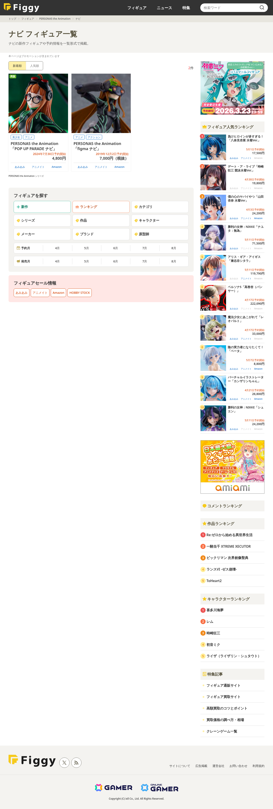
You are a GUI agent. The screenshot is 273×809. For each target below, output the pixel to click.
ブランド (84, 234)
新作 (22, 206)
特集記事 (212, 674)
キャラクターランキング (226, 598)
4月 (57, 248)
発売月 (23, 261)
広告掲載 (201, 766)
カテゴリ (143, 206)
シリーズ (25, 220)
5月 (86, 248)
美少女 (16, 137)
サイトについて (179, 766)
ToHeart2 (214, 580)
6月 (115, 248)
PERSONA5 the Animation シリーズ (26, 175)
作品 (81, 220)
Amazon (57, 167)
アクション (94, 137)
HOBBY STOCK (79, 293)
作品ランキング (218, 523)
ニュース (164, 7)
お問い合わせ (238, 766)
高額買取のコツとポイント (226, 708)
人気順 (34, 66)
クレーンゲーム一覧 (221, 731)
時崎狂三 (213, 633)
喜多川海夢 (215, 610)
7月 (144, 248)
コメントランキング (222, 505)
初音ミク (213, 644)
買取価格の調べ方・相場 (225, 719)
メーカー (25, 234)
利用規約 (258, 766)
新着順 (17, 66)
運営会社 (218, 766)
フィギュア (137, 7)
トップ (12, 18)
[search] (262, 7)
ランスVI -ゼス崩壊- (221, 569)
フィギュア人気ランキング (227, 126)
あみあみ (20, 167)
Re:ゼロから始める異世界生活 (229, 535)
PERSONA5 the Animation (54, 18)
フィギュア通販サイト (223, 685)
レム (209, 621)
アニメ (29, 137)
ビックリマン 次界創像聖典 (227, 557)
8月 (173, 248)
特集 (186, 7)
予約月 (23, 248)
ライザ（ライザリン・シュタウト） (233, 656)
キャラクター (146, 220)
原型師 (141, 234)
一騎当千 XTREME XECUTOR (228, 546)
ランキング (86, 206)
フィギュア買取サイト (223, 696)
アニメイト (38, 167)
